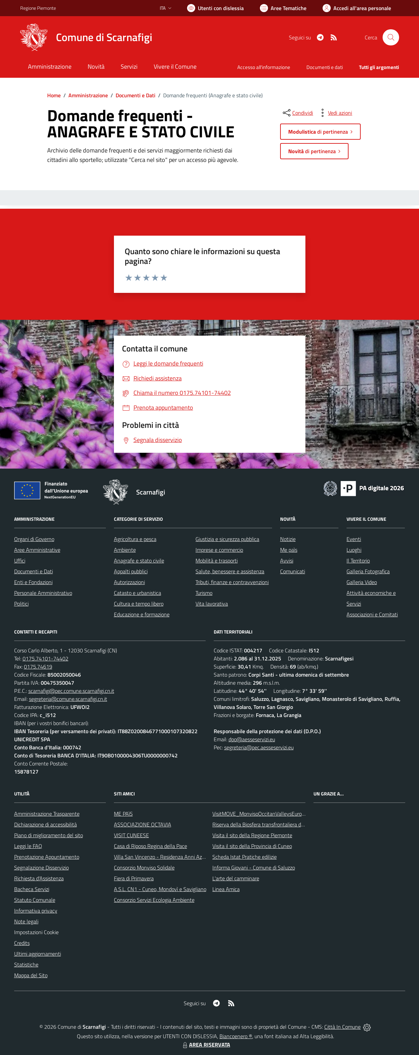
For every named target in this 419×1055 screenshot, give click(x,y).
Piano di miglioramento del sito (48, 835)
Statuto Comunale (34, 900)
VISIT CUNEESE (131, 835)
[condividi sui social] (297, 112)
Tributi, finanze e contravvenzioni (232, 582)
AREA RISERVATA (205, 1045)
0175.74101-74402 (45, 658)
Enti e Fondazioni (33, 582)
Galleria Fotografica (368, 571)
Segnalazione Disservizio (41, 867)
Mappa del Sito (31, 975)
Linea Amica (226, 889)
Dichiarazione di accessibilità (45, 824)
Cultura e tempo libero (138, 604)
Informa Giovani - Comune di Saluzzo (253, 867)
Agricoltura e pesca (135, 539)
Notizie (288, 539)
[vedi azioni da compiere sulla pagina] (335, 112)
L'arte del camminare (235, 878)
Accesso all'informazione (263, 67)
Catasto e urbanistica (137, 593)
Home (54, 95)
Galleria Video (362, 582)
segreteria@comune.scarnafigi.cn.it (68, 699)
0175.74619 (38, 666)
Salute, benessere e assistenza (230, 571)
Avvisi (286, 560)
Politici (21, 604)
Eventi (354, 539)
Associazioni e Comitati (372, 614)
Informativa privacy (35, 911)
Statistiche (26, 964)
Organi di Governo (34, 539)
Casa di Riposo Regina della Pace (150, 846)
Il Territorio (358, 560)
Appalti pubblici (131, 571)
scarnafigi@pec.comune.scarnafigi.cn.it (71, 691)
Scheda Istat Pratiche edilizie (244, 857)
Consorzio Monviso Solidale (144, 867)
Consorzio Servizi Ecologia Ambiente (154, 900)
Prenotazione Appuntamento (46, 857)
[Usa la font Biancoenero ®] (215, 8)
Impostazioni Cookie (36, 932)
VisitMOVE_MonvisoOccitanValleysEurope (259, 814)
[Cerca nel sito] (391, 37)
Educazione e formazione (142, 614)
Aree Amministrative (37, 550)
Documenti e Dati (135, 95)
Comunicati (292, 571)
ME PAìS (123, 814)
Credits (22, 943)
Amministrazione (88, 95)
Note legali (26, 921)
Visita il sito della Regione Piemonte (252, 835)
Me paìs (288, 550)
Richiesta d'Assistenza (39, 878)
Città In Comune (342, 1027)
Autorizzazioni (129, 582)
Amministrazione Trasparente (47, 814)
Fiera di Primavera (134, 878)
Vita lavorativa (212, 604)
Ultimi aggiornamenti (37, 954)
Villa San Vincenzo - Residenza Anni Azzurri (162, 857)
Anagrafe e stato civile (139, 560)
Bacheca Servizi (31, 889)
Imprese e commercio (219, 550)
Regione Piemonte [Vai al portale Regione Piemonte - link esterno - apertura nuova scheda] (38, 7)
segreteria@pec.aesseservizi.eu (259, 747)
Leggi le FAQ (28, 846)
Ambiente (125, 550)
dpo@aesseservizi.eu (252, 739)
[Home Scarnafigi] (86, 37)
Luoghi (354, 550)
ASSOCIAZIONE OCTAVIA (142, 824)
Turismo (204, 593)
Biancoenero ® (235, 1036)
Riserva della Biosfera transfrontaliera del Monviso (268, 824)
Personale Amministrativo (43, 593)
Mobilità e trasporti (217, 560)
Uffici (19, 560)
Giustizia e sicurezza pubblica (227, 539)
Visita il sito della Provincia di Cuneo (252, 846)
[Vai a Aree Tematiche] (283, 8)
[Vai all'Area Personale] (357, 8)
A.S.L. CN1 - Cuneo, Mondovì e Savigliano (160, 889)
